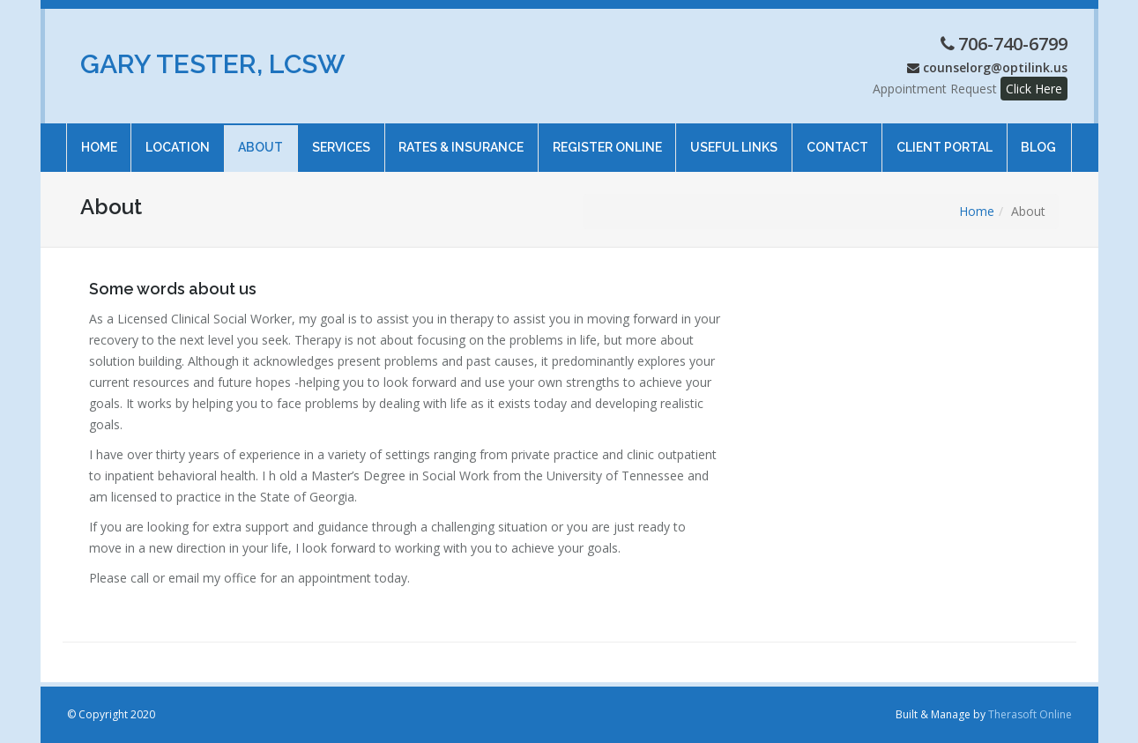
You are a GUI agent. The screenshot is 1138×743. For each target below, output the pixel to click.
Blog (1038, 138)
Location (177, 138)
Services (341, 138)
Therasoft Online (1030, 714)
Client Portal (944, 138)
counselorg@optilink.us (995, 67)
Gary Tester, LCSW (213, 63)
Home (98, 138)
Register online (607, 138)
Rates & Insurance (461, 138)
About (260, 138)
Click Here (1034, 88)
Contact (836, 138)
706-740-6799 (1012, 44)
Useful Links (734, 138)
